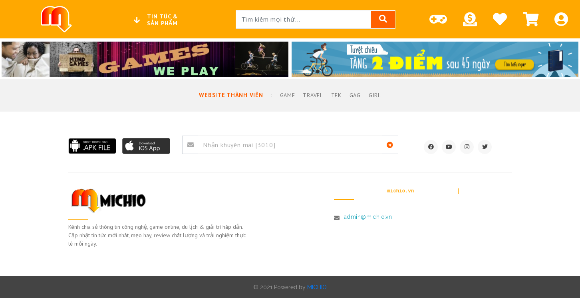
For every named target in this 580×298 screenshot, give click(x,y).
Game (286, 94)
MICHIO (317, 287)
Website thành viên (231, 94)
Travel (312, 94)
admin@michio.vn (368, 216)
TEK (335, 94)
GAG (353, 94)
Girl (373, 94)
